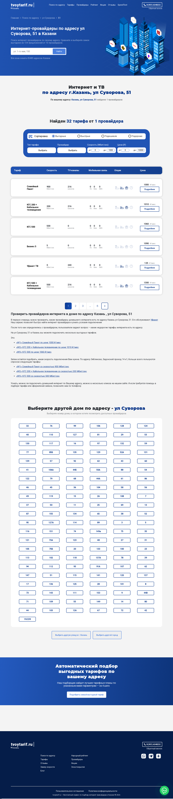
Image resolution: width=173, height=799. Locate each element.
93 (75, 567)
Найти (59, 51)
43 (122, 461)
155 (51, 514)
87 (27, 514)
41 (27, 470)
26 (98, 496)
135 (74, 452)
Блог (43, 771)
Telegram (151, 756)
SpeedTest (122, 5)
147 (27, 575)
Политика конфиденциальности (103, 791)
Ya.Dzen (158, 756)
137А (98, 558)
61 (122, 479)
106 (98, 426)
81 (98, 435)
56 (145, 488)
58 (122, 488)
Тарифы (70, 5)
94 (27, 567)
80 (145, 602)
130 (27, 444)
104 (98, 488)
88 (122, 470)
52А (122, 452)
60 (145, 461)
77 (27, 452)
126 (74, 611)
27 (122, 540)
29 (122, 435)
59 (145, 444)
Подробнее (149, 190)
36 (75, 488)
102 (51, 558)
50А (98, 470)
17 (27, 584)
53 (145, 435)
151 (51, 531)
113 (27, 558)
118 (74, 558)
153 (98, 593)
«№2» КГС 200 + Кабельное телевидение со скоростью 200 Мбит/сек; (51, 371)
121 (27, 540)
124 (145, 426)
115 (74, 575)
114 (74, 523)
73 (27, 593)
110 (51, 435)
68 (75, 479)
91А (98, 567)
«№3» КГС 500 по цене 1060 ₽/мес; (34, 352)
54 (145, 470)
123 (74, 540)
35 (145, 531)
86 (145, 479)
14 (122, 602)
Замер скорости (48, 767)
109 (51, 602)
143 (51, 593)
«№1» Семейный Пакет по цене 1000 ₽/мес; (38, 343)
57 (51, 461)
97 (98, 444)
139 (27, 461)
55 (75, 602)
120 (122, 575)
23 (145, 549)
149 (98, 602)
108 (122, 496)
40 (27, 435)
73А (51, 540)
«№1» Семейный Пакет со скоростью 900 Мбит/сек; (42, 367)
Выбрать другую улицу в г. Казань (71, 635)
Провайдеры (82, 5)
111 (74, 593)
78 (122, 558)
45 (51, 488)
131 (145, 452)
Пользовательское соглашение (70, 791)
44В (146, 593)
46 (27, 488)
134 (74, 514)
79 (51, 479)
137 (145, 575)
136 (51, 584)
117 (51, 444)
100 (122, 549)
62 (145, 567)
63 (98, 461)
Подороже (137, 136)
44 (27, 611)
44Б (75, 470)
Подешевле (111, 136)
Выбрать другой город (107, 635)
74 (75, 531)
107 (122, 567)
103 (51, 611)
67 (98, 611)
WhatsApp (143, 756)
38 (122, 514)
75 (122, 531)
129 (98, 452)
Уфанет (154, 320)
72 (122, 611)
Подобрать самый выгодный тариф (87, 695)
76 (51, 426)
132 (122, 444)
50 (51, 505)
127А (51, 523)
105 (27, 549)
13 (145, 505)
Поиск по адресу (57, 5)
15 (75, 496)
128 (122, 426)
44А (98, 479)
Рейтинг (94, 5)
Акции (103, 5)
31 (145, 540)
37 (27, 505)
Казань (15, 8)
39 (145, 558)
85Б (51, 452)
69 (122, 505)
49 (27, 496)
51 (51, 575)
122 (27, 479)
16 (75, 444)
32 (27, 426)
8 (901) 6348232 (154, 5)
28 (98, 584)
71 (27, 602)
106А (51, 470)
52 (145, 514)
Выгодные (60, 136)
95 (27, 523)
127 (74, 435)
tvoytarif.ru (21, 5)
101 (122, 584)
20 (75, 549)
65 (98, 514)
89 (98, 523)
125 (74, 584)
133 (98, 549)
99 (75, 426)
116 (27, 531)
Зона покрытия (78, 767)
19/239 (27, 619)
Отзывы (112, 5)
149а (98, 531)
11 (75, 505)
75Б (51, 549)
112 (51, 567)
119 (51, 496)
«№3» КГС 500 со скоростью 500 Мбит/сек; (38, 376)
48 (98, 540)
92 (75, 461)
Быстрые (85, 136)
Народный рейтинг (79, 756)
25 (98, 505)
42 (145, 611)
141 (98, 575)
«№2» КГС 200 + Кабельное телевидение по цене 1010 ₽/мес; (47, 347)
